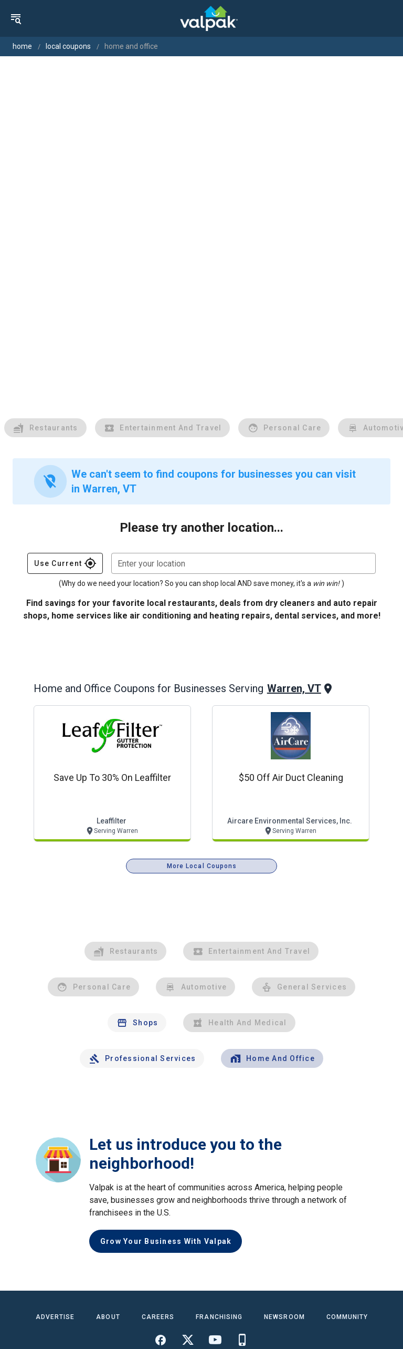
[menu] (15, 18)
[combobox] (243, 563)
